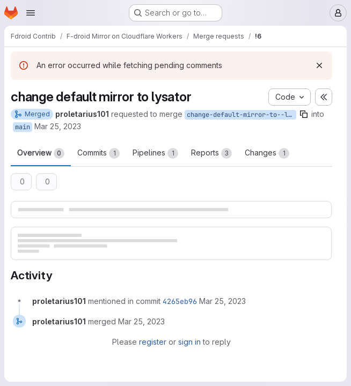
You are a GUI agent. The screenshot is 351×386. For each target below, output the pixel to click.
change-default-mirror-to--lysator (241, 114)
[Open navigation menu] (30, 12)
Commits (98, 153)
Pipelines (155, 153)
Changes (267, 153)
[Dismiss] (319, 65)
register (152, 341)
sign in (189, 341)
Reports (211, 153)
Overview (40, 153)
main (22, 127)
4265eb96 (180, 301)
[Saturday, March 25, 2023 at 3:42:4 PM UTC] (222, 301)
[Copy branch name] (303, 114)
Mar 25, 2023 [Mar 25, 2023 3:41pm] (57, 126)
